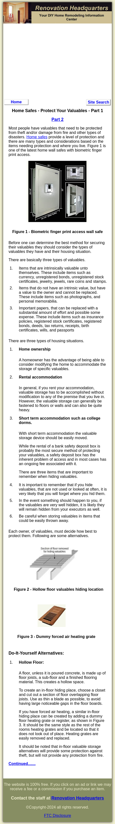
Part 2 (58, 119)
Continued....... (22, 764)
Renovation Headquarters (77, 798)
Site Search (98, 102)
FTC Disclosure (57, 815)
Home (16, 102)
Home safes (37, 137)
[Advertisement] (57, 61)
